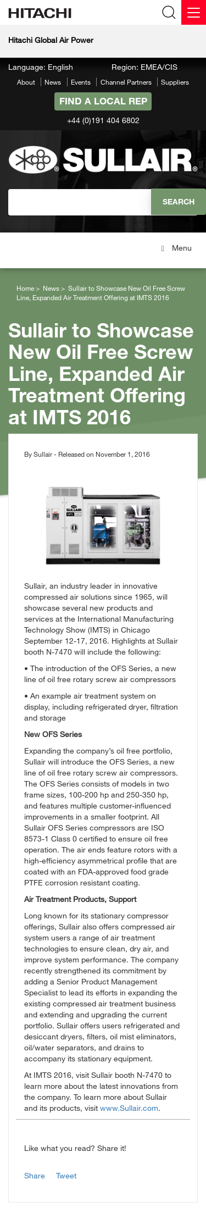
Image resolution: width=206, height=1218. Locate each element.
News (52, 81)
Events (81, 81)
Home (25, 288)
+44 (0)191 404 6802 (103, 120)
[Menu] (193, 12)
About (26, 81)
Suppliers (175, 81)
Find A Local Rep (103, 101)
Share (34, 1175)
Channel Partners (126, 81)
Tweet (66, 1175)
